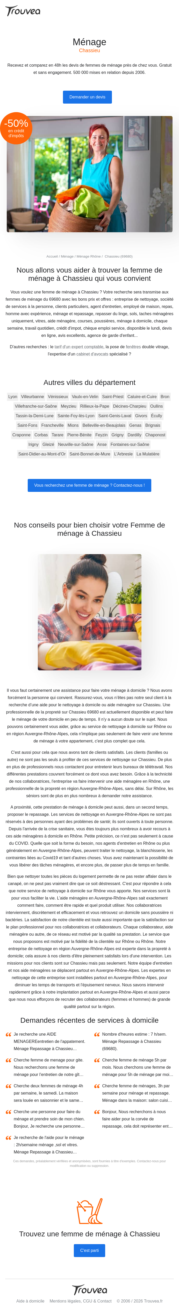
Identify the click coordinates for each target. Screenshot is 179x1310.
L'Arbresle (123, 454)
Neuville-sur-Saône (75, 444)
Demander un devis (87, 97)
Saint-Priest (113, 396)
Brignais (152, 425)
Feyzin (101, 435)
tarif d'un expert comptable (79, 347)
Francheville (52, 425)
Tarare (57, 435)
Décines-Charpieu (129, 406)
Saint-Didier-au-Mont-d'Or (42, 454)
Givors (141, 416)
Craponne (21, 435)
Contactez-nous (148, 1161)
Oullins (156, 406)
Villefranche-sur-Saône (36, 406)
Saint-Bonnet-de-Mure (89, 454)
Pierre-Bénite (79, 435)
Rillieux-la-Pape (94, 406)
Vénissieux (58, 396)
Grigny (117, 435)
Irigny (33, 444)
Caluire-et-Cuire (142, 396)
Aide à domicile (30, 1301)
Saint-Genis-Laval (114, 416)
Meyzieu (68, 406)
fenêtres (133, 347)
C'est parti (89, 1250)
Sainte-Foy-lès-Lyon (76, 416)
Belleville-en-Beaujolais (103, 425)
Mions (73, 425)
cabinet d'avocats (92, 354)
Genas (135, 425)
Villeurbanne (32, 396)
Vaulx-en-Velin (85, 396)
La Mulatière (148, 454)
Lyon (12, 396)
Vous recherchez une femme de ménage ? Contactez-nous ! (89, 485)
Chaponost (155, 435)
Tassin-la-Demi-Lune (35, 416)
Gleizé (48, 444)
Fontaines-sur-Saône (130, 444)
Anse (101, 444)
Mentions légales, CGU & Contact (81, 1301)
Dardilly (134, 435)
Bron (165, 396)
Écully (156, 416)
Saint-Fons (27, 425)
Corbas (41, 435)
